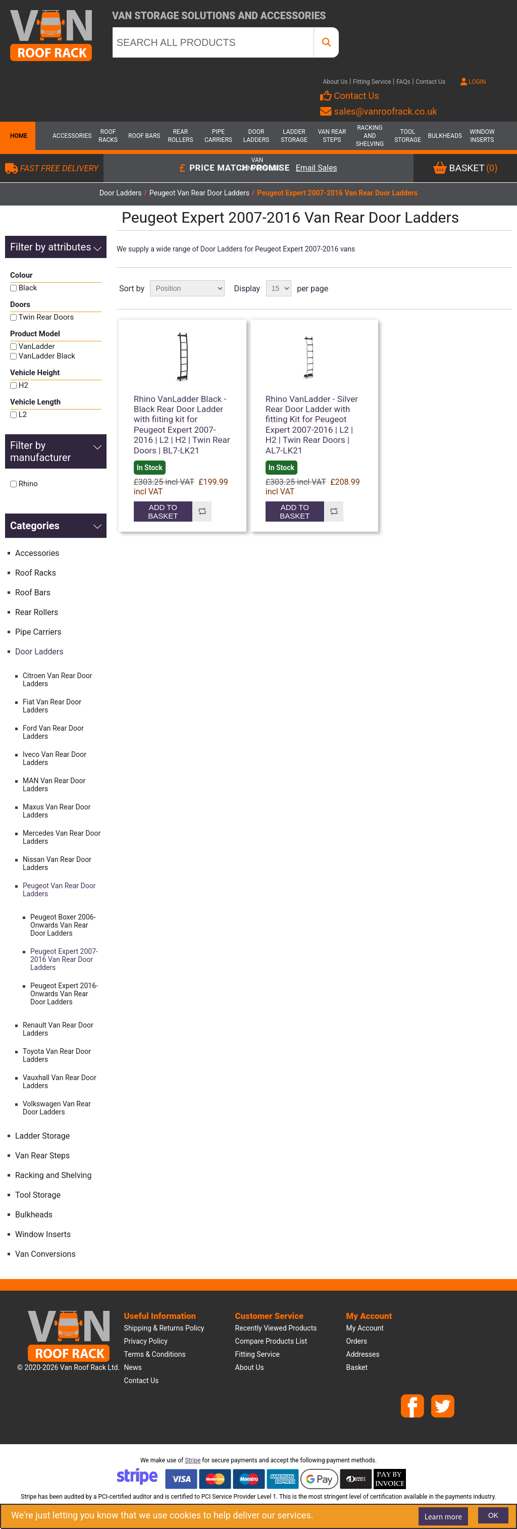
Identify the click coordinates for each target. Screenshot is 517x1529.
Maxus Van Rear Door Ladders (56, 811)
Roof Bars (144, 135)
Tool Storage (407, 135)
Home (17, 135)
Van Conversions (257, 164)
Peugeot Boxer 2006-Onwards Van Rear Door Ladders (63, 925)
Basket (357, 1367)
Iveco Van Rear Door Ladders (54, 758)
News (133, 1367)
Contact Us (430, 81)
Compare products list (271, 1341)
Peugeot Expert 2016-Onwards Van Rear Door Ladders (64, 994)
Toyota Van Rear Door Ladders (57, 1055)
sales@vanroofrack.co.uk (378, 111)
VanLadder (37, 346)
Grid (485, 288)
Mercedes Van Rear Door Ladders (61, 837)
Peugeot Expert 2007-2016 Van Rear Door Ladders (64, 959)
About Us (335, 81)
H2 (23, 385)
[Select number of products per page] (278, 288)
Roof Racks (108, 135)
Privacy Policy (146, 1341)
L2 (23, 414)
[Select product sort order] (187, 288)
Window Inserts (482, 135)
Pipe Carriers (218, 135)
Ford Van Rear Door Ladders (53, 732)
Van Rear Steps (332, 135)
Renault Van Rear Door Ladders (58, 1029)
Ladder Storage (294, 135)
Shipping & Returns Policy (164, 1328)
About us (249, 1367)
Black (28, 287)
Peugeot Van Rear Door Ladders (59, 890)
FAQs (403, 81)
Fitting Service (372, 81)
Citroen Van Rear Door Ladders (57, 680)
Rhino (28, 483)
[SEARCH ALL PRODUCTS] (213, 42)
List (503, 288)
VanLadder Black (47, 356)
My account (365, 1328)
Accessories (70, 135)
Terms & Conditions (155, 1354)
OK (493, 1515)
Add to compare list (202, 511)
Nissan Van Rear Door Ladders (57, 863)
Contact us (141, 1381)
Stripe (192, 1460)
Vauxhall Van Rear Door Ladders (59, 1082)
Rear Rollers (180, 135)
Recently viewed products (276, 1328)
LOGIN (473, 81)
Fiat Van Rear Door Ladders (52, 706)
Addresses (363, 1354)
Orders (357, 1341)
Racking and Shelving (370, 135)
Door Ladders (256, 135)
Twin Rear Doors (46, 317)
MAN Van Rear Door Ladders (54, 785)
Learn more (443, 1516)
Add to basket (163, 511)
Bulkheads (444, 135)
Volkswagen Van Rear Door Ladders (57, 1108)
